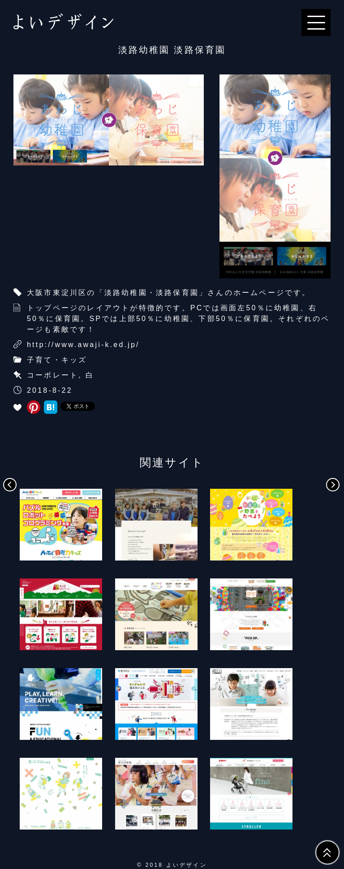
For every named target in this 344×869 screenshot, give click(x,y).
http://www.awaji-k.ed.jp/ (83, 344)
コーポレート (52, 375)
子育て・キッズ (57, 360)
